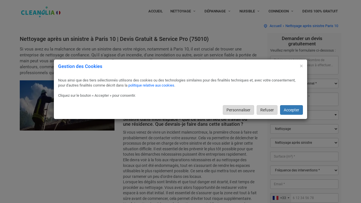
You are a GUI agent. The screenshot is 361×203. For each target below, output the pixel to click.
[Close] (301, 66)
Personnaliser (238, 110)
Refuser (267, 110)
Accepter (291, 110)
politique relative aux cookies (151, 85)
